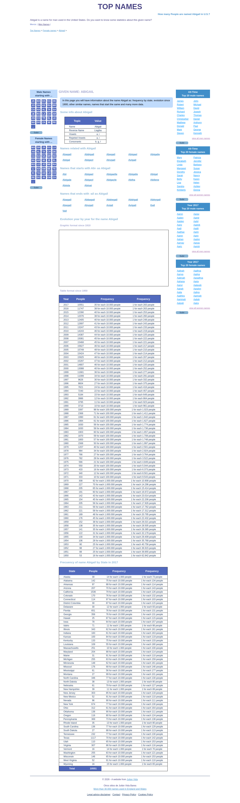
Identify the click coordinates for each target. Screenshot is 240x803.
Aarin (196, 232)
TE (54, 168)
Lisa (179, 182)
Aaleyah (181, 278)
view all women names (199, 195)
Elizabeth (181, 161)
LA (43, 114)
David (196, 108)
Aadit (196, 228)
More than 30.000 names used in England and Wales (120, 789)
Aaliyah (180, 270)
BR (54, 105)
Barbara (198, 164)
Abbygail (155, 199)
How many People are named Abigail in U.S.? (184, 14)
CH (49, 114)
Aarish (197, 246)
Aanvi (180, 285)
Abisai (88, 185)
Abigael (132, 154)
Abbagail (90, 199)
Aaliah (197, 299)
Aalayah (198, 285)
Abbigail (89, 154)
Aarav (196, 214)
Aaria (196, 281)
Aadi (179, 228)
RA (49, 105)
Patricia (197, 157)
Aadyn (197, 239)
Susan (197, 168)
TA (49, 109)
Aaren (180, 235)
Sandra (180, 186)
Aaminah (181, 299)
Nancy (197, 175)
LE (54, 118)
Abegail (110, 154)
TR (43, 118)
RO (38, 114)
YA (38, 173)
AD (43, 173)
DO (38, 122)
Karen (197, 179)
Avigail (132, 160)
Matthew (181, 122)
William (180, 108)
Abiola (66, 185)
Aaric (179, 246)
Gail (152, 205)
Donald (180, 126)
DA (43, 101)
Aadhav (181, 232)
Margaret (181, 168)
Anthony (198, 122)
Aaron (180, 214)
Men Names (44, 24)
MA (38, 101)
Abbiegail (112, 199)
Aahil (196, 221)
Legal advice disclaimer (98, 794)
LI (33, 168)
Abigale (67, 179)
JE (33, 114)
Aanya (180, 274)
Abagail (67, 154)
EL (49, 118)
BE (49, 168)
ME (49, 164)
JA (33, 101)
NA (33, 122)
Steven (180, 133)
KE (43, 105)
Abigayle (111, 179)
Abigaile (155, 154)
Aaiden (180, 221)
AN (33, 118)
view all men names (201, 138)
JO (33, 105)
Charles (181, 115)
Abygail (110, 160)
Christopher (183, 119)
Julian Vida (132, 779)
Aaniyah (198, 296)
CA (33, 109)
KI (33, 173)
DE (54, 101)
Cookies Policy (145, 794)
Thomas (198, 115)
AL (43, 109)
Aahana (181, 281)
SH (38, 105)
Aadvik (197, 225)
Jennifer (198, 161)
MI (49, 122)
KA (49, 101)
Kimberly (181, 190)
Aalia (179, 292)
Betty (179, 179)
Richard (181, 111)
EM (49, 177)
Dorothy (181, 172)
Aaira (196, 303)
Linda (179, 164)
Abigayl (89, 160)
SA (54, 109)
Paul (196, 126)
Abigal (66, 160)
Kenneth (198, 133)
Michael (197, 104)
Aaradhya (198, 278)
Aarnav (180, 243)
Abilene (154, 179)
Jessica (197, 172)
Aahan (180, 239)
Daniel (197, 119)
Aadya (197, 274)
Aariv (196, 235)
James (180, 101)
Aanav (197, 243)
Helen (196, 182)
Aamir (196, 218)
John (196, 101)
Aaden (180, 218)
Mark (179, 129)
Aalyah (180, 303)
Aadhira (181, 296)
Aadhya (197, 270)
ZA (43, 122)
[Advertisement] (120, 61)
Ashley (197, 186)
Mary (179, 157)
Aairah (180, 288)
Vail (65, 210)
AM (44, 168)
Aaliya (197, 292)
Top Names (120, 6)
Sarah (180, 175)
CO (38, 118)
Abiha (131, 179)
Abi (65, 174)
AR (54, 114)
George (197, 129)
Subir (36, 132)
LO (49, 173)
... (33, 126)
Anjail (109, 205)
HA (38, 109)
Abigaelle (111, 174)
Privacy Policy (129, 794)
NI (44, 177)
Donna (197, 190)
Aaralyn (197, 288)
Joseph (197, 111)
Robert (180, 104)
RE (54, 122)
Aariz (179, 225)
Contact (116, 794)
